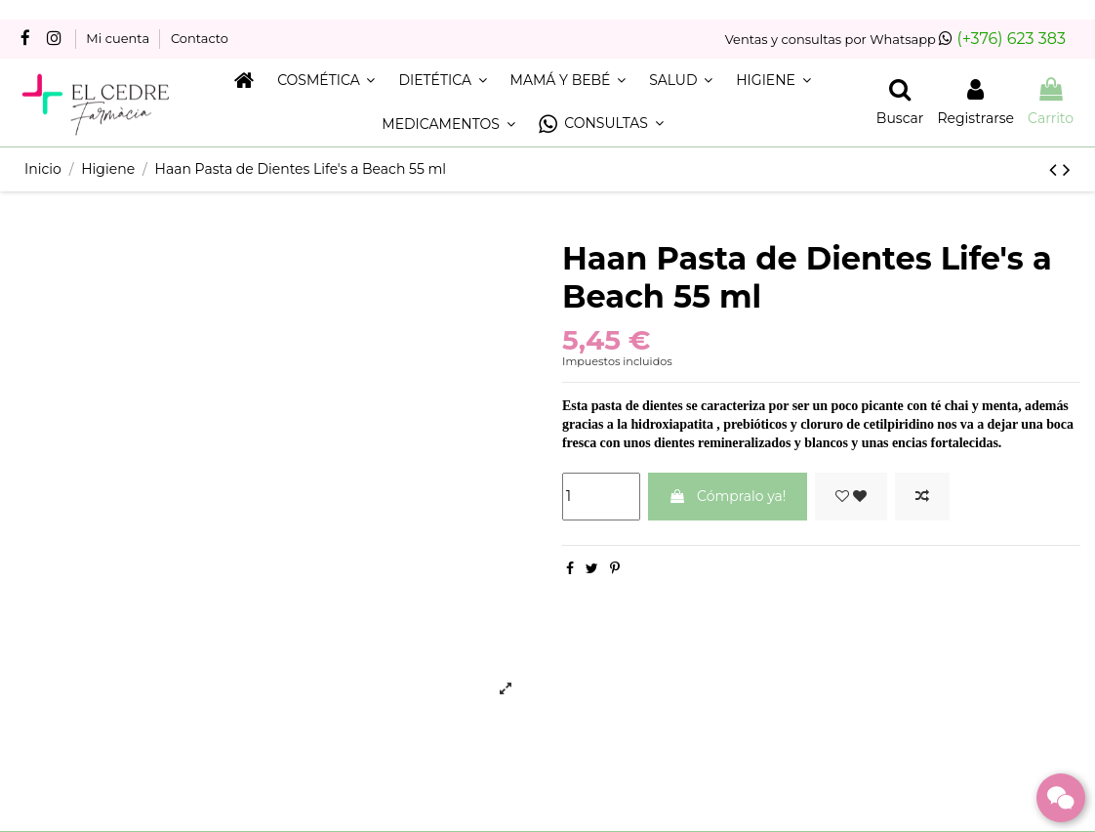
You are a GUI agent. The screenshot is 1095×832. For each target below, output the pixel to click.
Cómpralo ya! (727, 496)
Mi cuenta (119, 38)
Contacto (199, 38)
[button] (601, 124)
